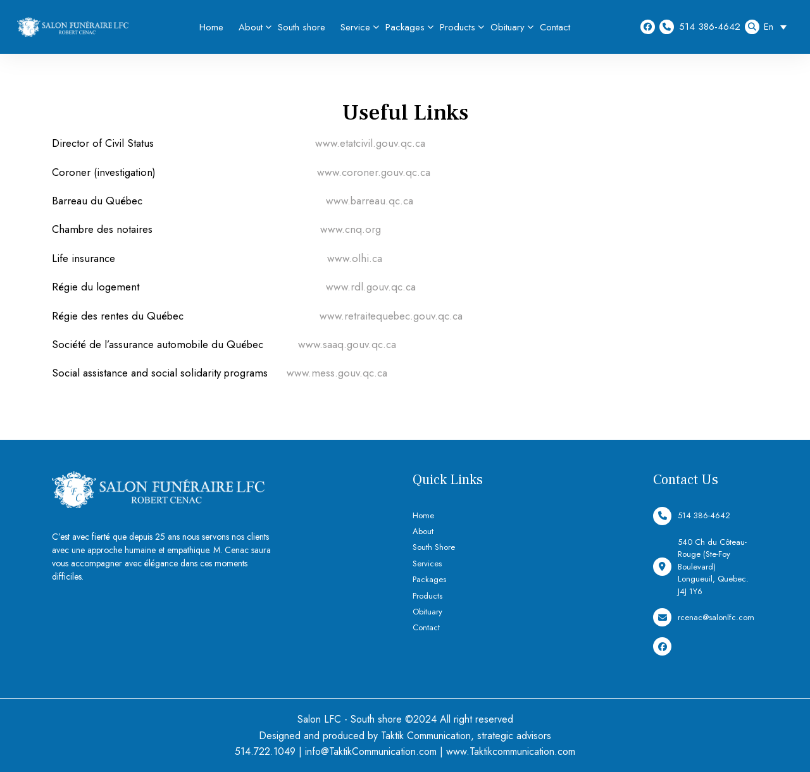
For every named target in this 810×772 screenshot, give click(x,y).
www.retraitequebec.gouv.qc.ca (391, 315)
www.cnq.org (350, 229)
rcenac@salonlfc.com (703, 617)
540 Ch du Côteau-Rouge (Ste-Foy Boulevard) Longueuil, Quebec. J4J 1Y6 (701, 566)
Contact (555, 27)
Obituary (507, 27)
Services (427, 563)
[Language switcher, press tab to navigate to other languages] (778, 27)
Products (457, 27)
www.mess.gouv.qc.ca (337, 372)
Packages (405, 27)
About (251, 27)
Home (211, 27)
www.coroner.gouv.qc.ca (373, 172)
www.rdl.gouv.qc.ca (371, 286)
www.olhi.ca (354, 258)
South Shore (434, 547)
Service (355, 27)
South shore (301, 27)
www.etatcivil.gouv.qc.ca (370, 143)
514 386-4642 (699, 27)
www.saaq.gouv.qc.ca (347, 344)
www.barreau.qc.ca (369, 200)
